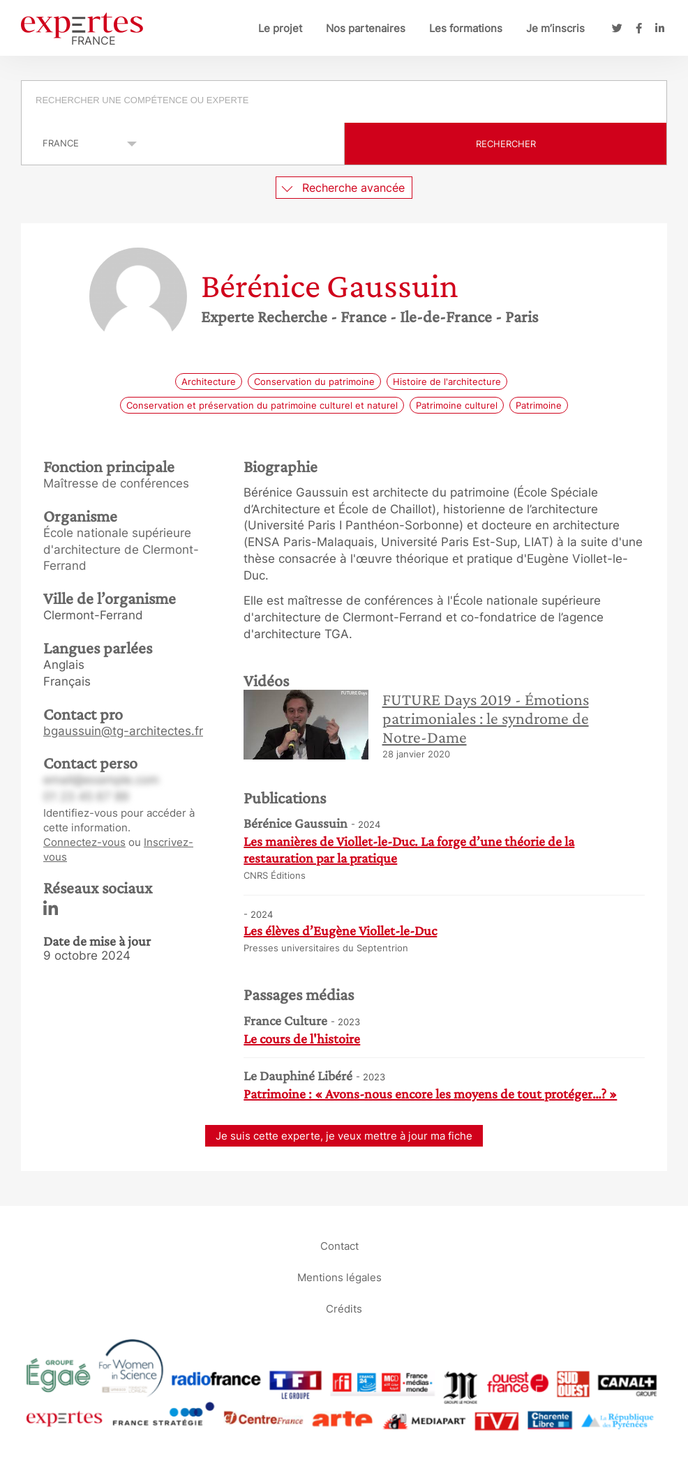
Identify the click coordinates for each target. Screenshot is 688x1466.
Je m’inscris (555, 28)
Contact (339, 1246)
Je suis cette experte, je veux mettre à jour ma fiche (344, 1135)
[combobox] (344, 102)
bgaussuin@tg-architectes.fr (123, 731)
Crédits (344, 1308)
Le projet (280, 28)
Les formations (465, 28)
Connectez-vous (84, 842)
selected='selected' (82, 143)
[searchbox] (345, 102)
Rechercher (506, 143)
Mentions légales (339, 1277)
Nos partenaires (365, 28)
